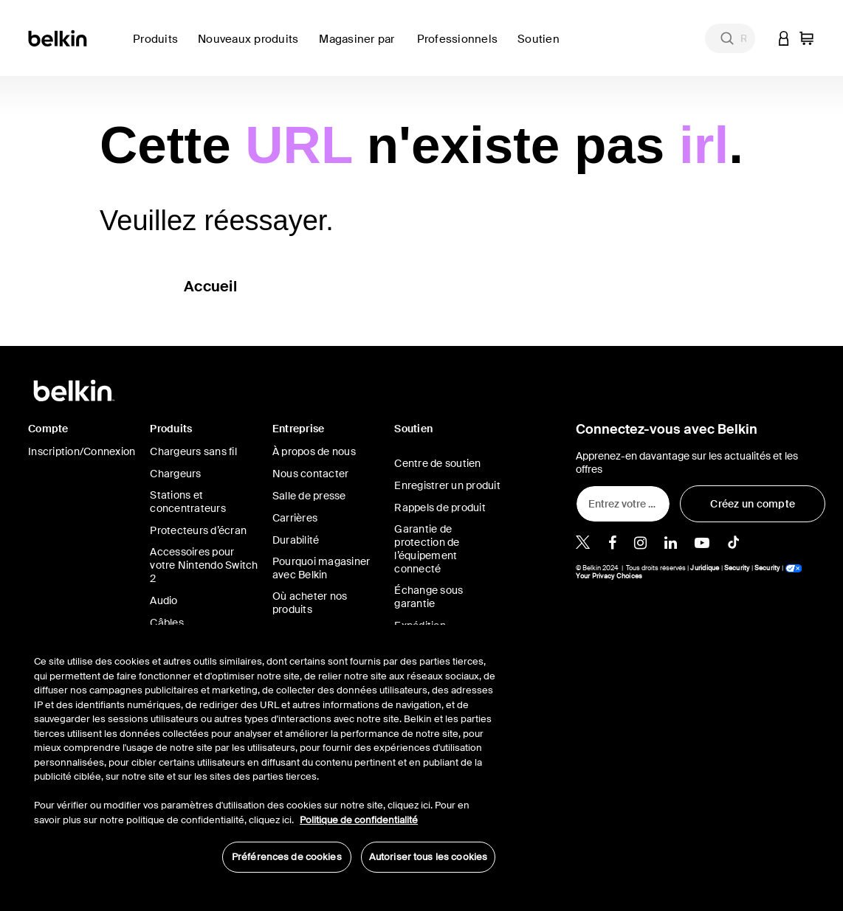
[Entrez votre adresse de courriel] (623, 503)
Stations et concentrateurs (188, 501)
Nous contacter (310, 473)
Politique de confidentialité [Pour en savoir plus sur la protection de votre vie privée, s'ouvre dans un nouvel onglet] (359, 820)
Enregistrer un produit (447, 485)
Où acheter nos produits (310, 602)
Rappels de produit (440, 507)
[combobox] (730, 38)
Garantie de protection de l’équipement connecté (426, 548)
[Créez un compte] (752, 503)
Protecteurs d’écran (198, 530)
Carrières (294, 517)
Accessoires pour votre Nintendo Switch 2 (204, 565)
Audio (163, 600)
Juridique (704, 568)
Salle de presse (309, 495)
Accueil (210, 286)
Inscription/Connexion (81, 451)
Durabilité (296, 540)
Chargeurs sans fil (193, 451)
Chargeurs (175, 473)
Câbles (167, 622)
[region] (264, 756)
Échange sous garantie (428, 596)
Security (737, 568)
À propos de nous (314, 451)
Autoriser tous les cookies (428, 857)
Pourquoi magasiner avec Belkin (321, 568)
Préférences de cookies (287, 857)
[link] (252, 48)
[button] (784, 38)
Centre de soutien (437, 463)
